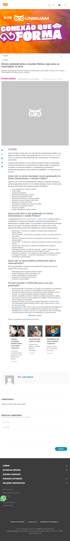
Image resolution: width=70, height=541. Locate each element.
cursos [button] (6, 466)
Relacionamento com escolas (11, 493)
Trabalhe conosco (8, 505)
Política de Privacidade (18, 521)
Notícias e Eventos (8, 489)
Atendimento (6, 496)
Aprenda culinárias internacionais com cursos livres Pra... (16, 343)
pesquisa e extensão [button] (12, 479)
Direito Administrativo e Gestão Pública (34, 219)
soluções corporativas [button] (14, 483)
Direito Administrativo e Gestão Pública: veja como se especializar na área (28, 11)
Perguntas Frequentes (9, 502)
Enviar (61, 449)
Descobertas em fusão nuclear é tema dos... (53, 341)
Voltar (5, 60)
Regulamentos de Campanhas (50, 521)
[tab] (35, 466)
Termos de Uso (33, 521)
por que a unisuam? (12, 474)
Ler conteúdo (12, 149)
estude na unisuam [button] (11, 470)
